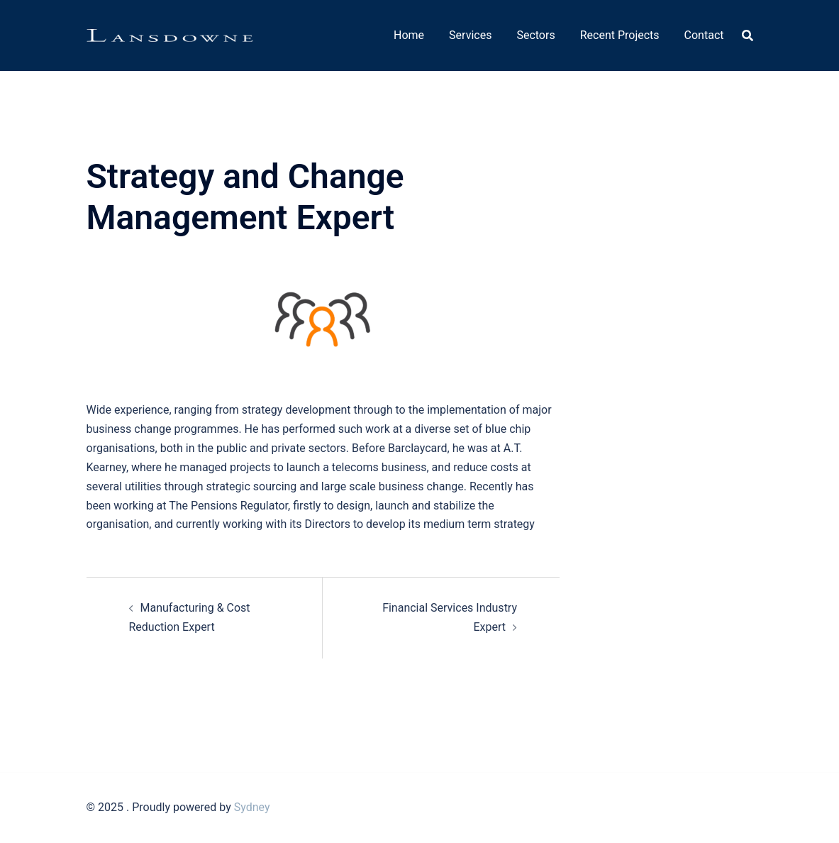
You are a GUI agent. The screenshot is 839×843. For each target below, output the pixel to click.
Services (470, 35)
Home (409, 35)
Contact (704, 35)
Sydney (252, 807)
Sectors (535, 35)
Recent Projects (620, 35)
